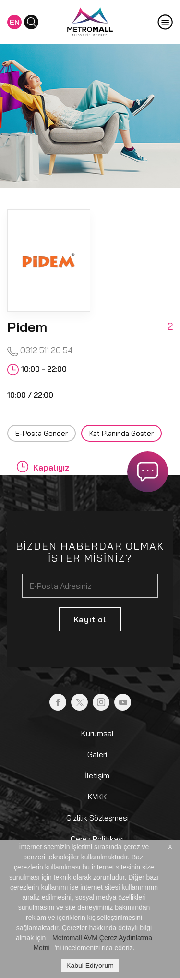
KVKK (97, 796)
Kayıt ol (90, 619)
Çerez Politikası (97, 839)
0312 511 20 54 (40, 350)
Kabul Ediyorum (90, 965)
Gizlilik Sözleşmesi (97, 817)
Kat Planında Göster (121, 433)
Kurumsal (97, 733)
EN (15, 22)
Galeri (97, 754)
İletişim (97, 775)
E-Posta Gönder (41, 433)
